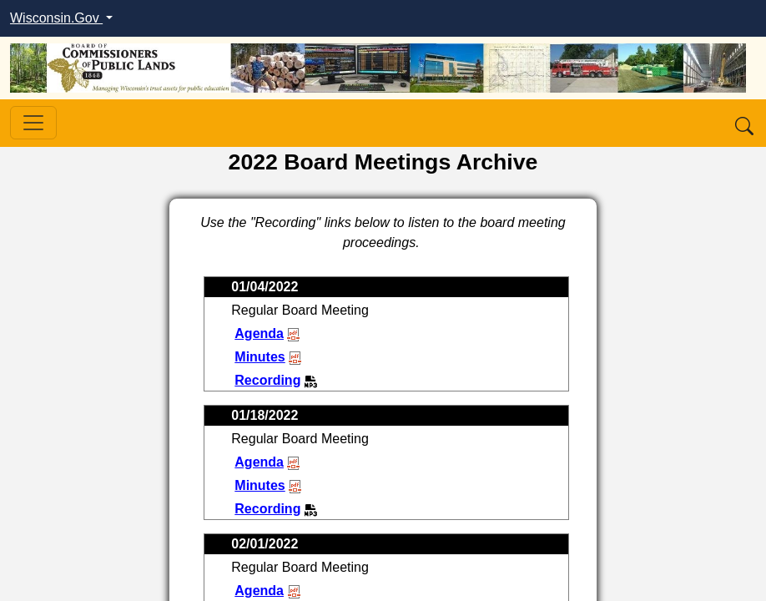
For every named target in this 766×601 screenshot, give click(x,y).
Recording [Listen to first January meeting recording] (275, 380)
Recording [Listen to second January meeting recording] (275, 509)
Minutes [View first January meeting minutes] (267, 357)
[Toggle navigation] (33, 122)
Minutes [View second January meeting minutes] (267, 485)
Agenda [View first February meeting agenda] (269, 590)
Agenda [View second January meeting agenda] (267, 462)
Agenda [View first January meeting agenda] (267, 333)
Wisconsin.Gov (56, 18)
